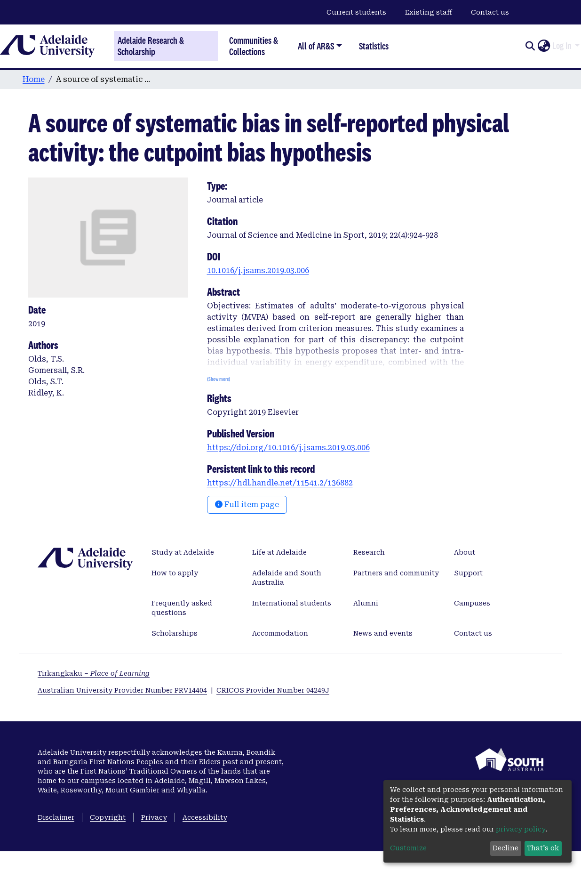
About (464, 552)
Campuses (472, 603)
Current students (356, 12)
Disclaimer (56, 817)
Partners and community (396, 573)
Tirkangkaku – (94, 673)
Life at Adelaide (279, 552)
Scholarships (174, 633)
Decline (505, 848)
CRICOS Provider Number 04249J (272, 690)
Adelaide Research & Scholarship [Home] (151, 46)
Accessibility (205, 817)
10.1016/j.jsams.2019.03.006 (258, 270)
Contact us (490, 12)
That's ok (543, 848)
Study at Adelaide (182, 552)
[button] (543, 46)
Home (34, 79)
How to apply (174, 573)
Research (369, 552)
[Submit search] (530, 46)
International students (291, 603)
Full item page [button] (247, 504)
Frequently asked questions (181, 607)
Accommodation (280, 633)
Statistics (374, 46)
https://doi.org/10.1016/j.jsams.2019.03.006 (288, 447)
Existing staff (428, 12)
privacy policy (520, 829)
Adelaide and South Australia (286, 577)
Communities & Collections (253, 46)
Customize (408, 848)
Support (468, 573)
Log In (562, 45)
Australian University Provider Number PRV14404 (122, 690)
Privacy (154, 817)
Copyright (108, 817)
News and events (383, 633)
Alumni (365, 603)
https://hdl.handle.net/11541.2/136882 (280, 482)
